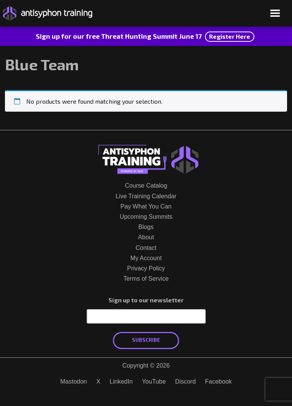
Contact (145, 248)
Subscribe (146, 340)
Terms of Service (145, 278)
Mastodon (73, 381)
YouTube (154, 381)
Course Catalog (146, 185)
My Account (146, 258)
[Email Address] (146, 316)
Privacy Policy (146, 268)
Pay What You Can (146, 206)
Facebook (218, 381)
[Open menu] (275, 14)
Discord (185, 381)
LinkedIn (121, 381)
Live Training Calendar (146, 196)
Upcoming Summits (146, 216)
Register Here (229, 36)
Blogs (146, 227)
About (146, 237)
